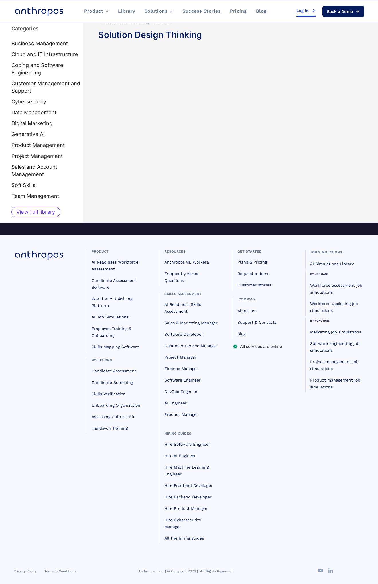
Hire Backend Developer (188, 497)
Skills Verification (109, 394)
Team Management (35, 196)
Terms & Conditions (60, 571)
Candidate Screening (112, 382)
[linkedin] (330, 570)
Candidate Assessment (114, 371)
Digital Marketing (31, 123)
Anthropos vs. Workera (186, 262)
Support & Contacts (257, 322)
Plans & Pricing (252, 262)
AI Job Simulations (110, 317)
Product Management (38, 145)
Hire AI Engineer (180, 455)
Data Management (33, 112)
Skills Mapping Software (115, 347)
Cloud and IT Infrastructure (44, 54)
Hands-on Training (110, 428)
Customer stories (254, 285)
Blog (241, 333)
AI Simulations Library (332, 263)
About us (246, 310)
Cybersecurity (28, 102)
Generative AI (28, 134)
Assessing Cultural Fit (113, 416)
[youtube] (320, 570)
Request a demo (253, 273)
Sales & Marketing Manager (191, 322)
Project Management (37, 156)
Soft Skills (23, 185)
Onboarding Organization (116, 405)
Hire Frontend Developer (188, 485)
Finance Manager (181, 368)
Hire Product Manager (186, 508)
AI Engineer (175, 403)
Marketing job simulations (335, 332)
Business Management (39, 43)
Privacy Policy (25, 571)
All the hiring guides (184, 538)
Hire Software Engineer (187, 444)
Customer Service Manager (190, 345)
